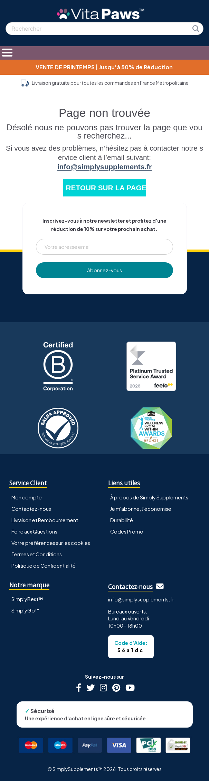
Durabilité (121, 520)
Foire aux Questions (34, 531)
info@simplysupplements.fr (104, 167)
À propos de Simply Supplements (149, 497)
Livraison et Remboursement (44, 520)
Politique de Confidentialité (43, 565)
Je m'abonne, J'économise (140, 509)
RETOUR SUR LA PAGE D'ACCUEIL (106, 188)
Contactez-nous (31, 509)
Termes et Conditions (36, 554)
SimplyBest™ (27, 599)
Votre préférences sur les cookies (50, 543)
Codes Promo (126, 531)
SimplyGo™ (25, 610)
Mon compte (26, 497)
